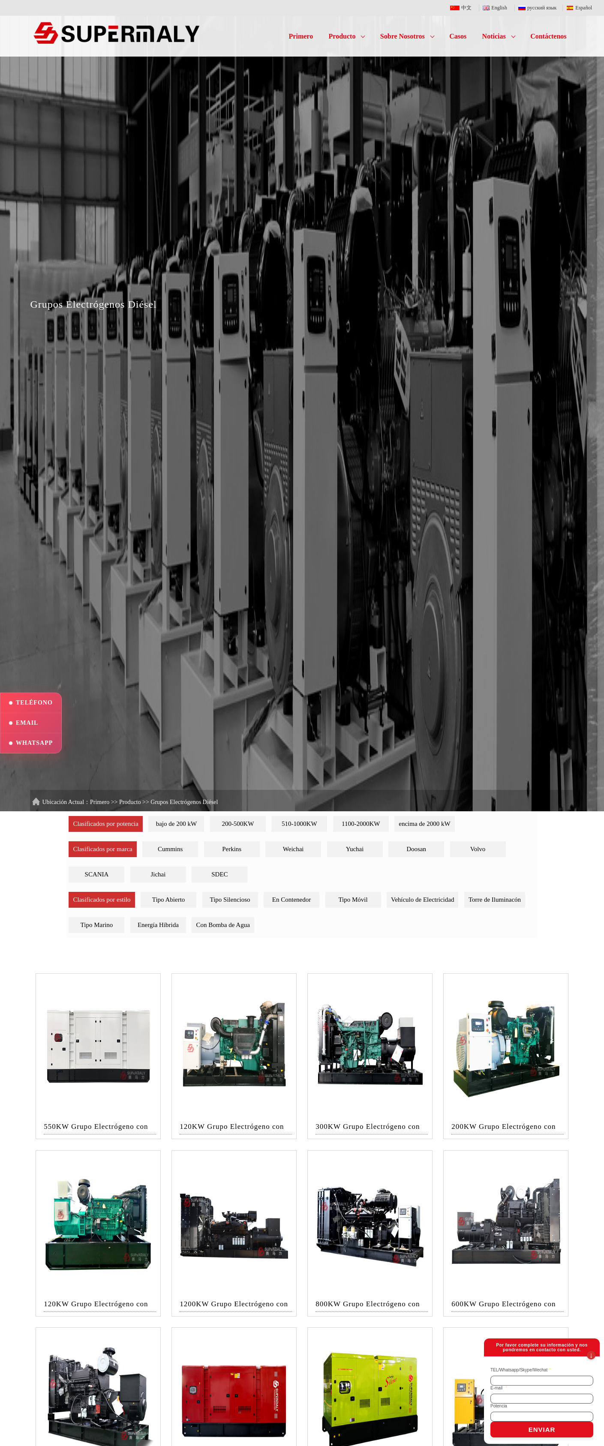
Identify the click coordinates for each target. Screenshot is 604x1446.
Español (579, 8)
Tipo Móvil (352, 899)
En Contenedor (291, 899)
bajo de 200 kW (176, 823)
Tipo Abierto (168, 899)
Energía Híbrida (158, 924)
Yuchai (355, 849)
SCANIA (97, 874)
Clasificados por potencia (105, 823)
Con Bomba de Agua (222, 924)
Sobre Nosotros (407, 36)
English (497, 8)
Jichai (157, 874)
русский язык (538, 8)
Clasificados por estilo (101, 899)
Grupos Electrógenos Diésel (184, 802)
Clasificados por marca (102, 849)
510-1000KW (299, 823)
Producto (347, 36)
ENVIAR (542, 1429)
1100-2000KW (361, 823)
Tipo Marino (97, 924)
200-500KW (238, 823)
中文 (462, 8)
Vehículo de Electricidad (422, 899)
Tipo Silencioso (230, 899)
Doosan (416, 849)
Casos (457, 36)
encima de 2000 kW (424, 823)
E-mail (498, 1388)
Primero (301, 36)
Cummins (170, 849)
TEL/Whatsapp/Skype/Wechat (520, 1370)
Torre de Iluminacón (495, 899)
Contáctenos (548, 36)
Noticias (499, 36)
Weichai (293, 849)
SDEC (219, 874)
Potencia (498, 1406)
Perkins (231, 849)
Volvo (478, 849)
